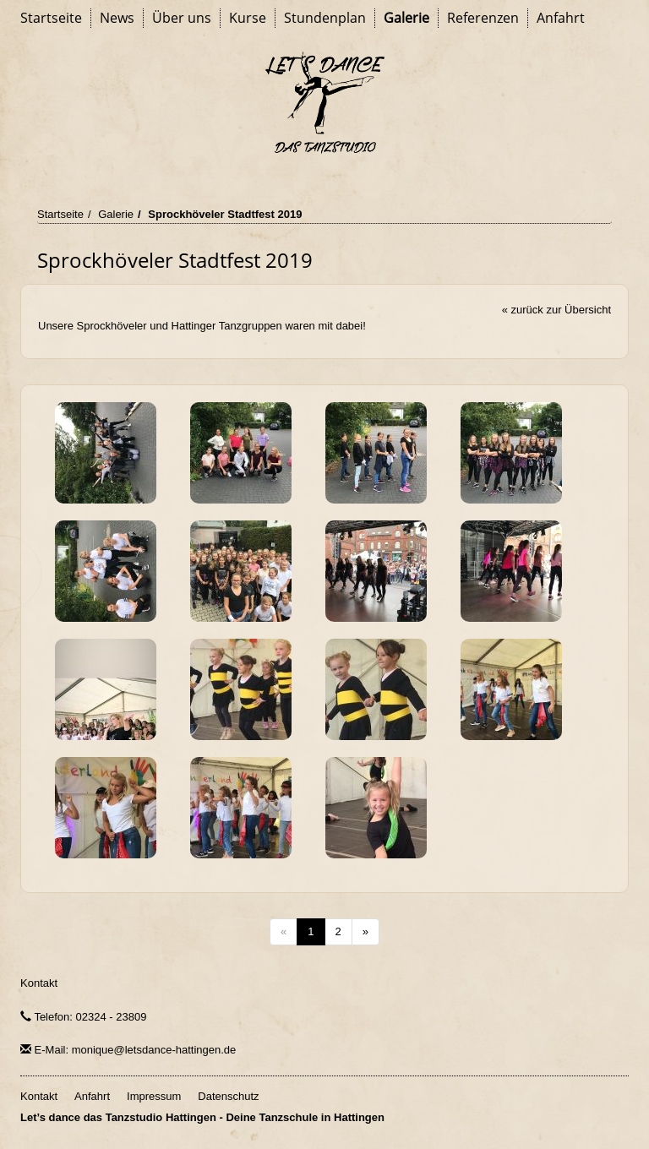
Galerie (406, 17)
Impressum (154, 1096)
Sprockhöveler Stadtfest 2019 (225, 214)
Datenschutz (228, 1096)
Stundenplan (325, 17)
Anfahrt (561, 17)
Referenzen (483, 17)
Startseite (51, 17)
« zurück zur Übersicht (556, 309)
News (117, 17)
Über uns (181, 17)
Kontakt (38, 983)
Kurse (247, 17)
